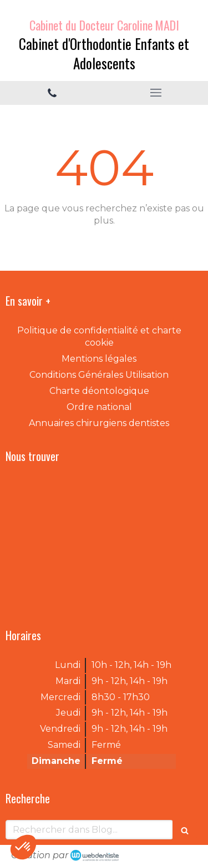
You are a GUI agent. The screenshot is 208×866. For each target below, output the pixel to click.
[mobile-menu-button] (156, 93)
